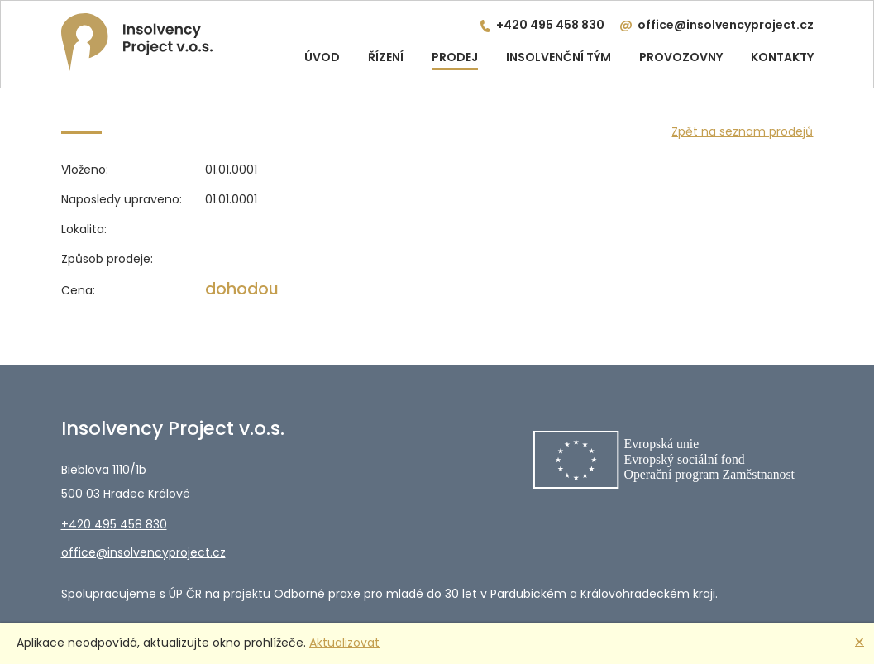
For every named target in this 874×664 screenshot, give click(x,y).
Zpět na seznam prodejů (742, 131)
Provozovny (681, 57)
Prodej (455, 57)
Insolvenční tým (558, 57)
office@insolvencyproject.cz (726, 25)
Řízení (386, 57)
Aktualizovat (344, 642)
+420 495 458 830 (550, 25)
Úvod (322, 57)
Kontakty (782, 57)
